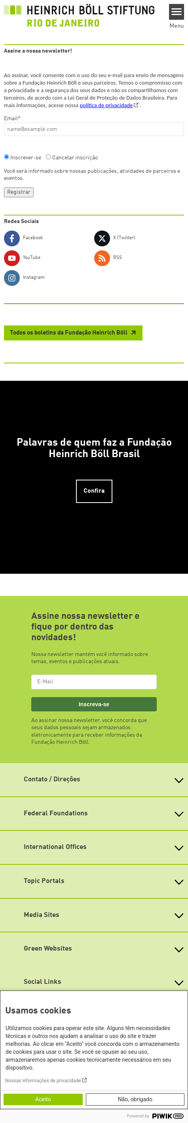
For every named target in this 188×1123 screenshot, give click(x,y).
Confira (94, 491)
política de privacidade (106, 105)
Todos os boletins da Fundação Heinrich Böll (69, 333)
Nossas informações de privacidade (43, 1080)
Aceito (43, 1099)
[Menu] (176, 12)
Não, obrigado (135, 1099)
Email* (12, 118)
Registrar (18, 192)
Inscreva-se (94, 704)
